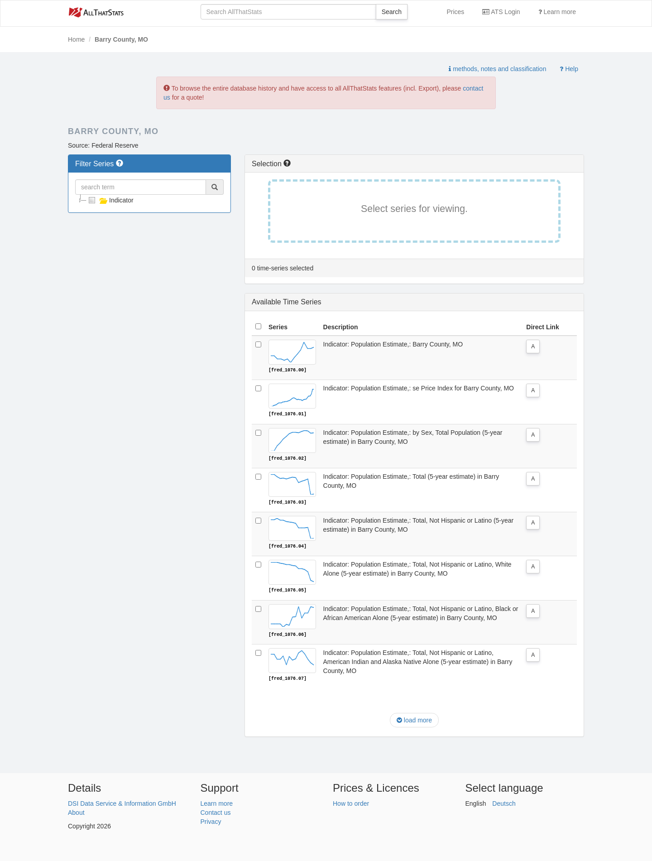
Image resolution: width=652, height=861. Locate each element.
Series (278, 327)
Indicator (110, 200)
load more (414, 719)
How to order (351, 802)
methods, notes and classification (497, 68)
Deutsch (503, 802)
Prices (455, 11)
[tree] (149, 200)
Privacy (211, 820)
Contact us (216, 811)
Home (76, 39)
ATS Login (501, 11)
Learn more (557, 11)
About (76, 811)
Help (569, 68)
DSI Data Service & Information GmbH (122, 802)
